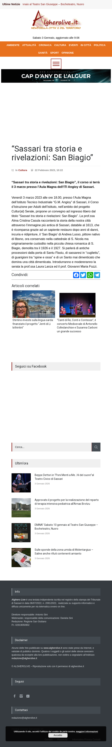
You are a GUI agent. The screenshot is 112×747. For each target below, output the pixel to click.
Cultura (22, 170)
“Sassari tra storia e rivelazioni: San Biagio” (52, 153)
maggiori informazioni (87, 731)
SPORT (54, 52)
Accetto (58, 735)
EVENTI (73, 45)
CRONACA (45, 45)
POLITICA (100, 45)
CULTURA (60, 45)
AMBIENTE (13, 45)
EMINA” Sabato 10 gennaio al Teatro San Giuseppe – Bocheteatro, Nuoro (44, 4)
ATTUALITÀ (29, 45)
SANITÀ (43, 52)
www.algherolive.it (52, 648)
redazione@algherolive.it (24, 658)
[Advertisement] (56, 112)
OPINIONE (68, 52)
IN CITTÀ (86, 45)
